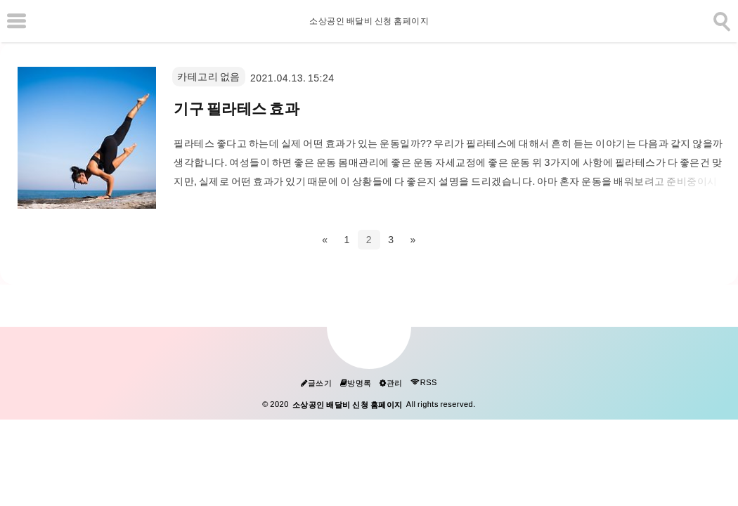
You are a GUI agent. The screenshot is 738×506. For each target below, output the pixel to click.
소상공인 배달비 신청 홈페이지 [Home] (369, 21)
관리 (391, 383)
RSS (423, 383)
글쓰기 (316, 383)
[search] (720, 19)
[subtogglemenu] (16, 21)
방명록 (356, 383)
